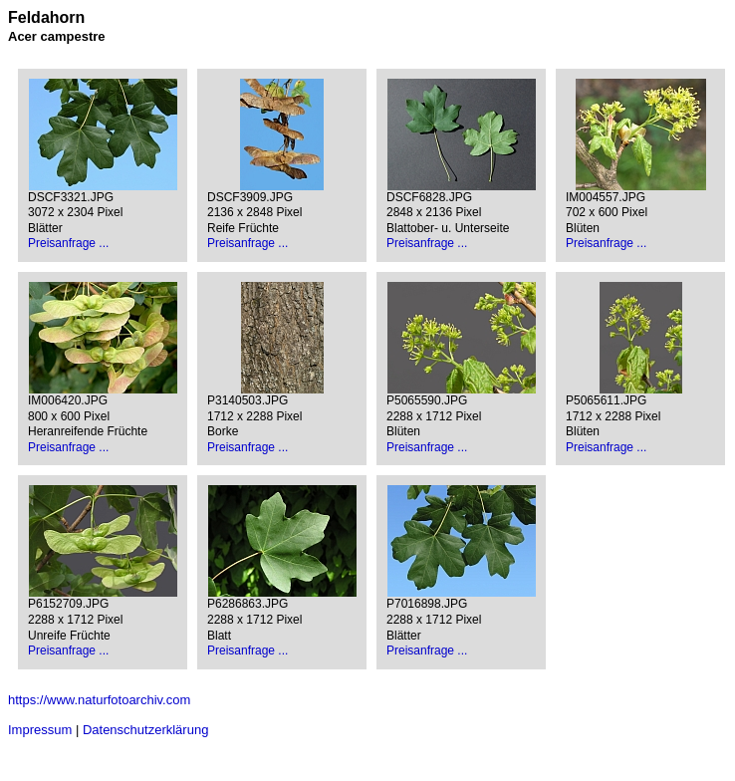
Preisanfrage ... (68, 243)
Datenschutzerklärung (145, 729)
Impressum (40, 729)
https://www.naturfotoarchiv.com (99, 699)
